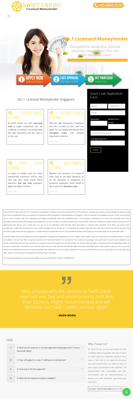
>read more (12, 141)
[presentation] (106, 159)
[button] (126, 392)
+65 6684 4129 (68, 258)
